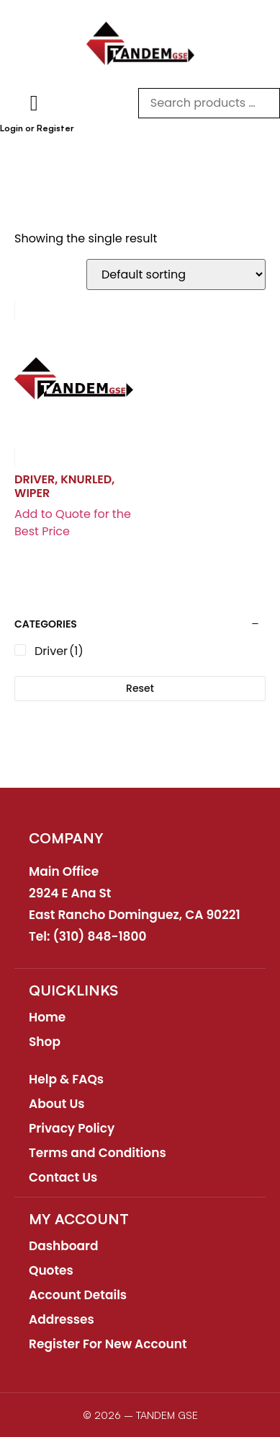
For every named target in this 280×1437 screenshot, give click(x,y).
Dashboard (64, 1245)
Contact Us (63, 1177)
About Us (57, 1103)
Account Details (78, 1295)
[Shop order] (176, 274)
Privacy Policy (71, 1128)
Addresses (61, 1319)
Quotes (51, 1270)
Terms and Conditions (97, 1152)
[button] (33, 103)
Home (47, 1017)
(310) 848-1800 (100, 936)
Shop (44, 1041)
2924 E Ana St (70, 893)
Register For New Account (108, 1344)
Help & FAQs (66, 1079)
